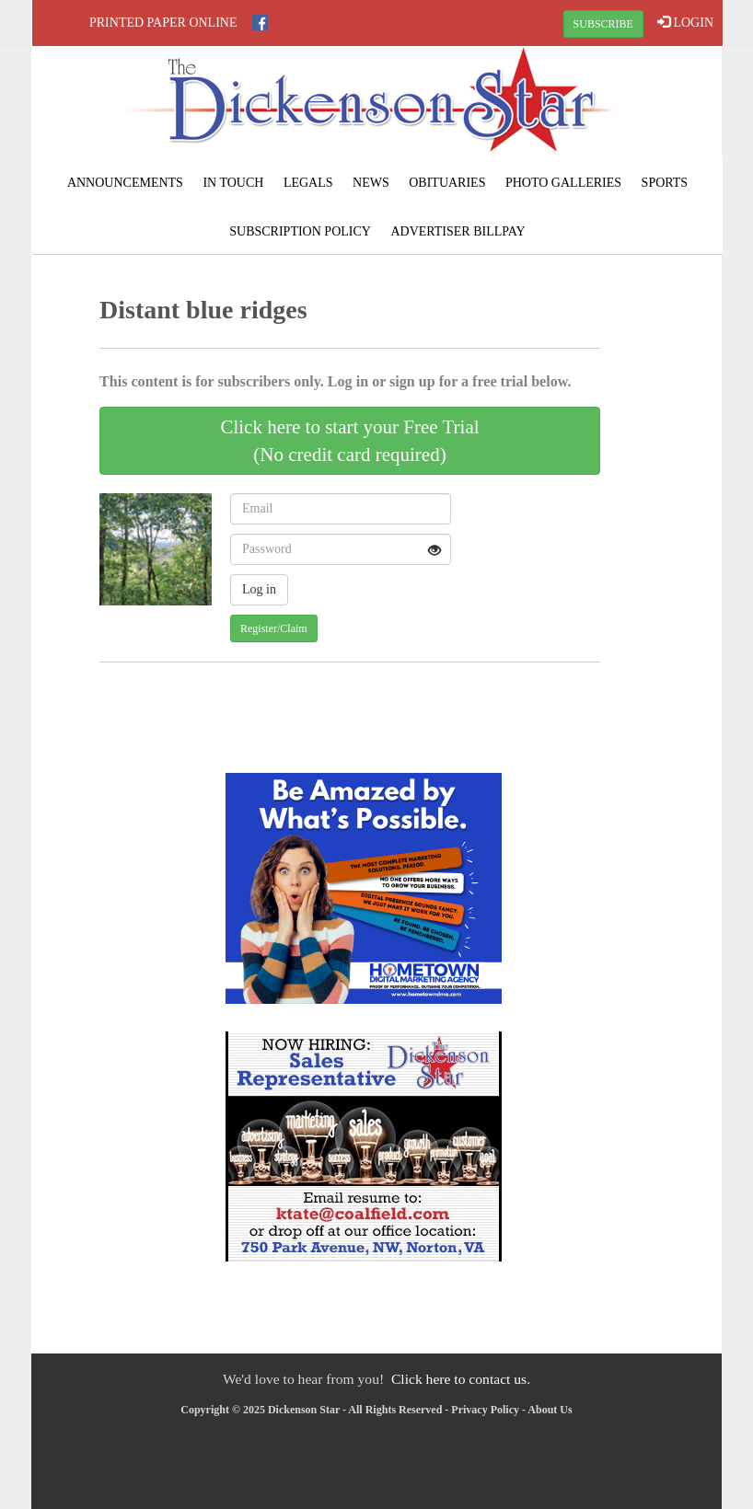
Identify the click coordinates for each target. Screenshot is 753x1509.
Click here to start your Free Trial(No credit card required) (349, 441)
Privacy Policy (485, 1409)
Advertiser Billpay (457, 231)
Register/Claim (273, 628)
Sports (665, 183)
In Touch (233, 183)
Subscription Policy (300, 231)
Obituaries (447, 183)
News (371, 183)
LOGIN (685, 22)
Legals (308, 183)
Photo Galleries (563, 183)
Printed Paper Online (163, 22)
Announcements (125, 183)
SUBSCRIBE (603, 23)
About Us (549, 1409)
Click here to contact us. (460, 1379)
